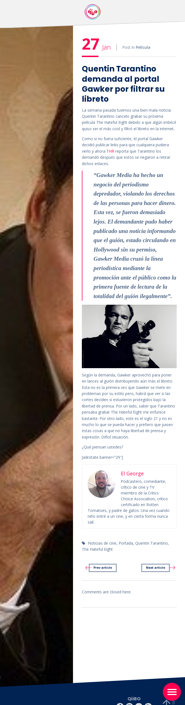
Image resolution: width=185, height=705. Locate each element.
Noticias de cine (102, 543)
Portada (126, 543)
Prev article (102, 567)
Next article (155, 567)
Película (143, 47)
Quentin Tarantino (151, 543)
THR (110, 151)
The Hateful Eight (97, 549)
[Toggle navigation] (172, 692)
